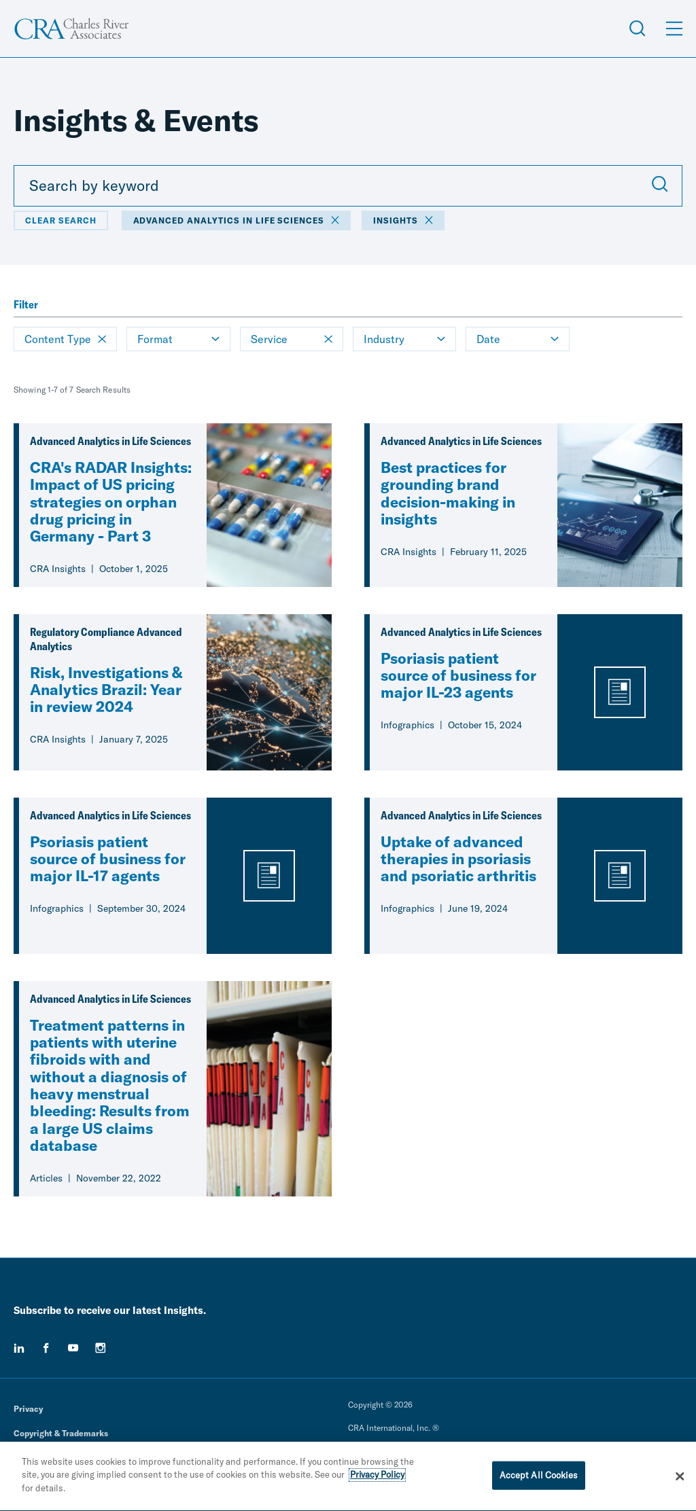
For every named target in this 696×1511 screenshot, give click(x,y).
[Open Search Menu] (637, 28)
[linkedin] (19, 1348)
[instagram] (100, 1348)
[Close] (680, 1480)
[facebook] (46, 1348)
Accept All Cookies (539, 1477)
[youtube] (73, 1348)
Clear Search (61, 220)
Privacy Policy (377, 1477)
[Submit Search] (660, 185)
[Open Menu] (674, 28)
